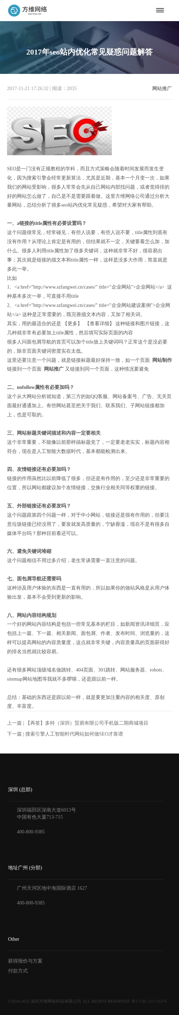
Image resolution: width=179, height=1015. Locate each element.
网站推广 (162, 88)
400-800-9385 (31, 831)
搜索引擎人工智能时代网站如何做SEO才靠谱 (74, 734)
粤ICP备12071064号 (149, 1001)
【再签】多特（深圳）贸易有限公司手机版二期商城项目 (86, 723)
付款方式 (18, 970)
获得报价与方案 (25, 961)
